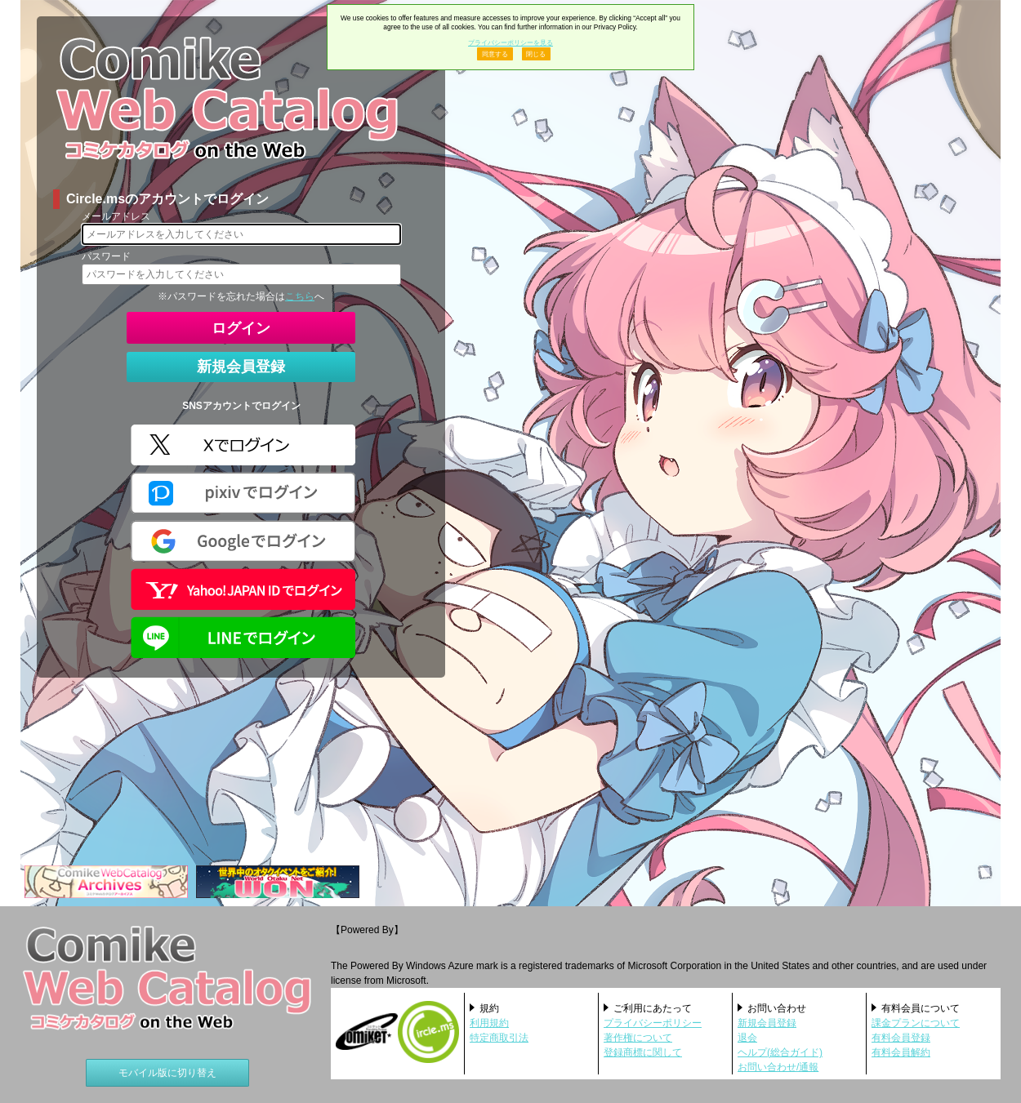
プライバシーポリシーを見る (510, 42)
